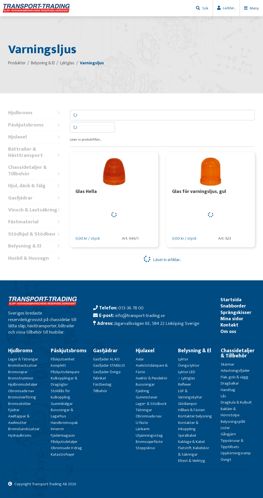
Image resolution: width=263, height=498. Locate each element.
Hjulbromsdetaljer (22, 384)
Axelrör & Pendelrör (151, 378)
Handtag (228, 389)
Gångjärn (228, 434)
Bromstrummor (20, 378)
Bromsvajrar (18, 372)
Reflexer (184, 384)
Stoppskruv (145, 448)
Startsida (231, 300)
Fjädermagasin (63, 435)
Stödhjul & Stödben (35, 234)
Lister (225, 427)
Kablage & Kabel (191, 441)
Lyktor (183, 359)
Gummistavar (146, 397)
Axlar (140, 359)
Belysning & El (35, 246)
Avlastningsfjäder (235, 370)
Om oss (228, 331)
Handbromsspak (64, 422)
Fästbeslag (102, 384)
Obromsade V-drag (66, 448)
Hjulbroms (35, 113)
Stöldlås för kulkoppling (60, 394)
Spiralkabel (187, 435)
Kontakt (229, 325)
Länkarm (143, 429)
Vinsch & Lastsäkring (35, 210)
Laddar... (229, 8)
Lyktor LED (186, 372)
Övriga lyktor (188, 365)
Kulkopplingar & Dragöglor (64, 381)
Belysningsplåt (233, 421)
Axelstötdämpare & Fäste (152, 368)
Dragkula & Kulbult (236, 402)
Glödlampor (187, 403)
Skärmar (227, 364)
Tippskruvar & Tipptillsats (232, 443)
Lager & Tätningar (23, 359)
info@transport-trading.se (140, 315)
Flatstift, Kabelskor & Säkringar (193, 451)
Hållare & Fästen (191, 410)
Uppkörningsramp (236, 453)
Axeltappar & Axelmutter (19, 419)
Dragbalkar (230, 383)
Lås (223, 396)
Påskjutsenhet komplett (63, 362)
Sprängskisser (235, 312)
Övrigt (226, 459)
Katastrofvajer (62, 454)
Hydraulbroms (19, 435)
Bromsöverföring (22, 397)
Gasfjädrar (35, 198)
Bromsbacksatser (22, 365)
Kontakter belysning (195, 416)
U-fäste (142, 422)
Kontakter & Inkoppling (188, 425)
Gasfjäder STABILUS (109, 365)
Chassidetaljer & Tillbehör (35, 170)
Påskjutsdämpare (65, 372)
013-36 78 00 (131, 308)
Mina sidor (231, 319)
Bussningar (145, 384)
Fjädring (142, 391)
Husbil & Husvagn (35, 258)
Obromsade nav (21, 391)
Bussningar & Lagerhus (62, 413)
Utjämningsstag (149, 435)
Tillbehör (100, 391)
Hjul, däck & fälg (35, 186)
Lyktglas (188, 378)
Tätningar (144, 410)
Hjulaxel (35, 137)
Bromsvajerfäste (149, 441)
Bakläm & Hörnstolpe (230, 411)
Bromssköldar (19, 403)
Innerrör (57, 429)
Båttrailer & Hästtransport (35, 152)
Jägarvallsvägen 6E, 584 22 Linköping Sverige (156, 323)
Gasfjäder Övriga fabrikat (107, 375)
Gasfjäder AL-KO (106, 359)
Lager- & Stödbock (151, 403)
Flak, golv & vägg (234, 377)
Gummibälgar (62, 403)
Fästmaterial (35, 222)
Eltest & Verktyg (191, 460)
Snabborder (233, 306)
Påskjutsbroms (35, 125)
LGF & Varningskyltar (190, 394)
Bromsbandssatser (24, 429)
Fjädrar (14, 410)
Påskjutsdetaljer (64, 441)
